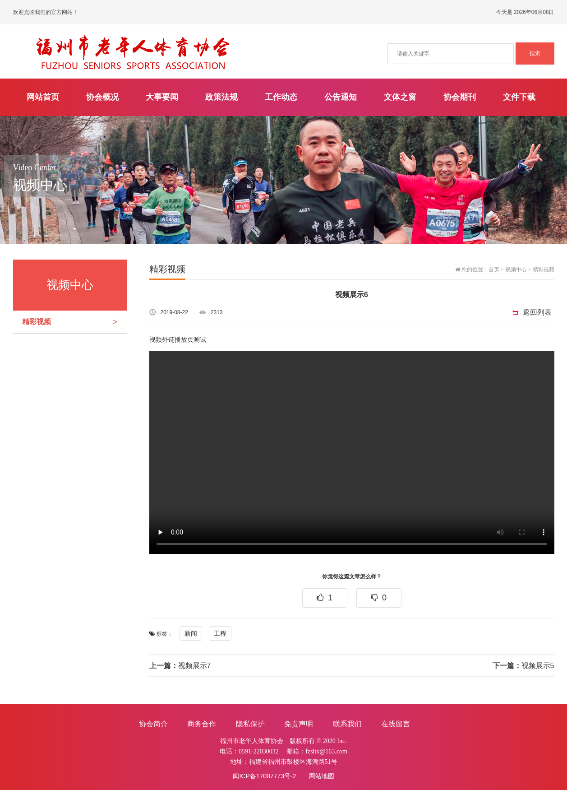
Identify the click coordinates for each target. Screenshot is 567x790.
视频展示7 (180, 665)
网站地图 (321, 776)
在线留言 (395, 724)
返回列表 (537, 312)
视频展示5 (523, 665)
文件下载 (519, 97)
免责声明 (298, 724)
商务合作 (201, 724)
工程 (220, 633)
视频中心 (516, 269)
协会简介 (153, 724)
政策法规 (221, 97)
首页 (494, 269)
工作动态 (281, 97)
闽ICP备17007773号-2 (264, 776)
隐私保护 (250, 724)
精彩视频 (74, 322)
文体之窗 (400, 97)
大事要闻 (162, 97)
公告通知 (340, 97)
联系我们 (347, 724)
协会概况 (102, 97)
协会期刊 (459, 97)
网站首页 (43, 97)
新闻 (190, 633)
